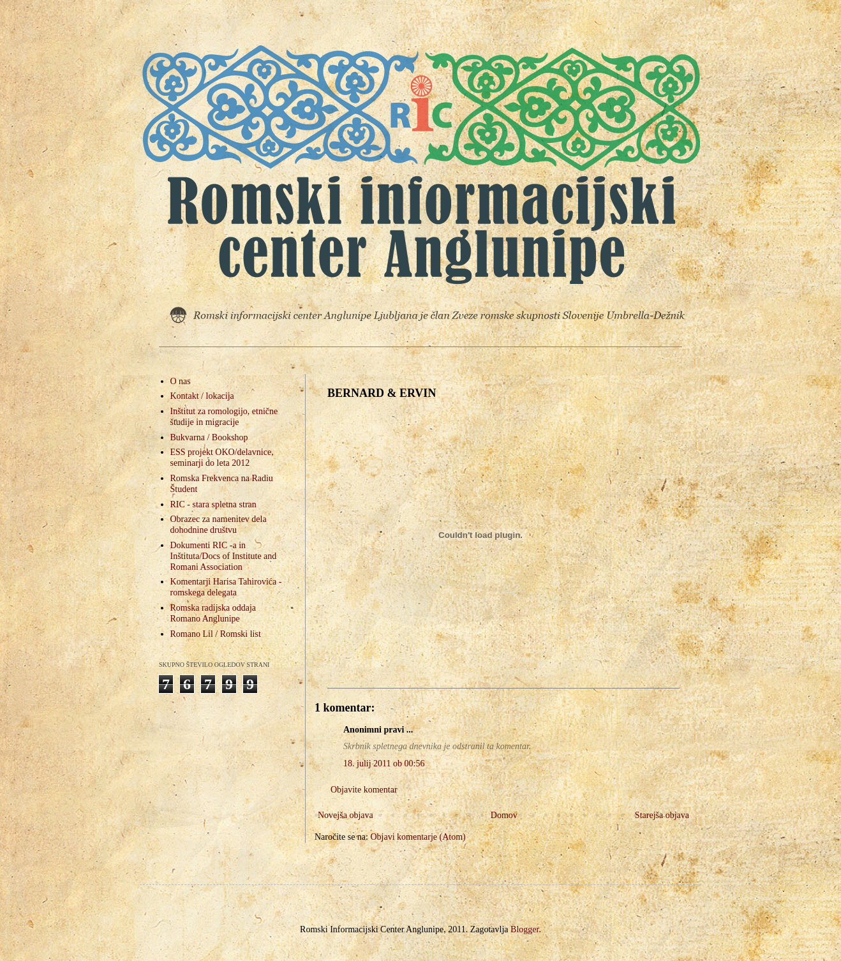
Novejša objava (345, 815)
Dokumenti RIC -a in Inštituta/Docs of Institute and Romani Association (223, 556)
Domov (504, 815)
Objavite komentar (364, 789)
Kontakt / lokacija (202, 396)
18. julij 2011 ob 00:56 (383, 763)
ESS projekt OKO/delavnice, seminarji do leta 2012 (222, 457)
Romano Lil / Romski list (215, 634)
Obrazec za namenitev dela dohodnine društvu (218, 524)
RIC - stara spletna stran (213, 504)
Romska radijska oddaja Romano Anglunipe (213, 613)
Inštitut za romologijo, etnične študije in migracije (224, 416)
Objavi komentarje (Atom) (417, 837)
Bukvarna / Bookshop (209, 437)
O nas (180, 381)
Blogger (524, 929)
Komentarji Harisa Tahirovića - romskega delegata (226, 587)
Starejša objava (662, 815)
